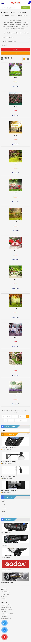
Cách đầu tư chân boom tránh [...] (10, 447)
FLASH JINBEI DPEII (6, 532)
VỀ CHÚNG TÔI (5, 592)
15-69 (15, 77)
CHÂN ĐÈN (4, 611)
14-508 (15, 308)
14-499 (15, 366)
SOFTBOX (4, 616)
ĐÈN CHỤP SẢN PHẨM (7, 614)
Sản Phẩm (12, 12)
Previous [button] (24, 434)
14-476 (15, 221)
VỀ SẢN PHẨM (5, 594)
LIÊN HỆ (3, 598)
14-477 (15, 164)
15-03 (15, 337)
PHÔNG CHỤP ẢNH (6, 609)
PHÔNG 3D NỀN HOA (22, 15)
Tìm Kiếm (25, 7)
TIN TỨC (5, 430)
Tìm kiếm (15, 49)
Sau (20, 420)
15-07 (15, 250)
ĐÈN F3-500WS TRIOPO (7, 582)
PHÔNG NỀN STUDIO (23, 12)
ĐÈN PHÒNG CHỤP (6, 607)
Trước (8, 416)
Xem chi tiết (15, 86)
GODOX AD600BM (5, 557)
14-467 (15, 193)
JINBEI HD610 (4, 545)
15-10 (15, 279)
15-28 (15, 106)
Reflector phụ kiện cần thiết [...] (10, 461)
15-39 (15, 135)
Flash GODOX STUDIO (6, 570)
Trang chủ (5, 12)
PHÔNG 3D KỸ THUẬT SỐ (8, 15)
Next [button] (28, 434)
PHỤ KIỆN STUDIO (6, 618)
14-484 (15, 395)
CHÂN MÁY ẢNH (5, 605)
